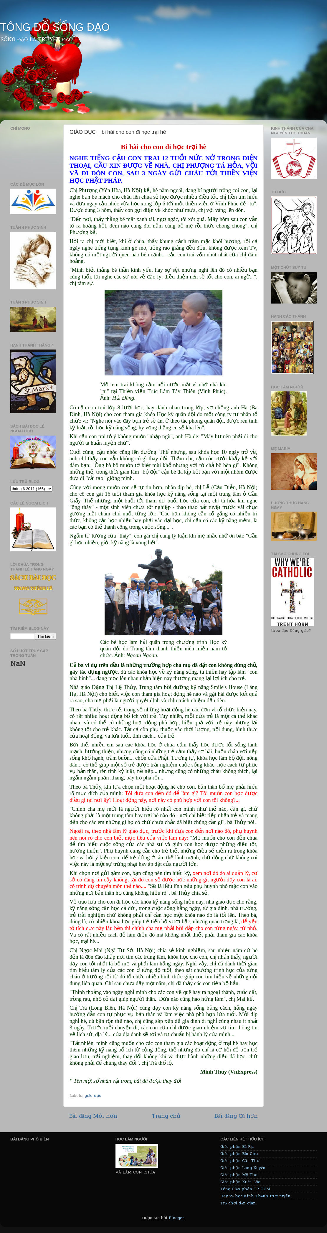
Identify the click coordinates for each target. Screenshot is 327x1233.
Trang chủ (166, 1116)
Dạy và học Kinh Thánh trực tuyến (255, 1196)
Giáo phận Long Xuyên (242, 1168)
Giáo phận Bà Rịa (237, 1147)
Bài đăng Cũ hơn (236, 1116)
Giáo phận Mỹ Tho (238, 1175)
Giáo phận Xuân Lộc (240, 1182)
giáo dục (93, 1096)
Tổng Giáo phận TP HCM (245, 1189)
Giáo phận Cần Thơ (239, 1161)
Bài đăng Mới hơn (93, 1116)
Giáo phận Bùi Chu (239, 1154)
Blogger (176, 1218)
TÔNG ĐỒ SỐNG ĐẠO (55, 27)
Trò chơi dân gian (238, 1203)
